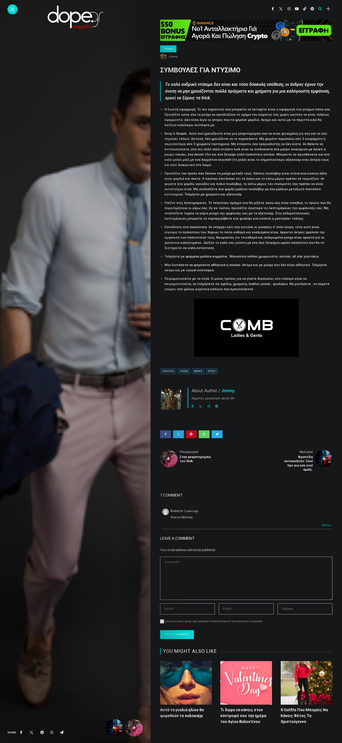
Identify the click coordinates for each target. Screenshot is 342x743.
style (211, 371)
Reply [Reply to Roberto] (326, 525)
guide (184, 371)
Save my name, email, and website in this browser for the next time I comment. (214, 621)
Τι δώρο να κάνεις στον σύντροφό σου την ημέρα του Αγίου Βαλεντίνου (243, 715)
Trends (168, 48)
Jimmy (173, 56)
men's (198, 371)
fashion (168, 371)
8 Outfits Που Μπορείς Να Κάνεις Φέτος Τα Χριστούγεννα (304, 715)
